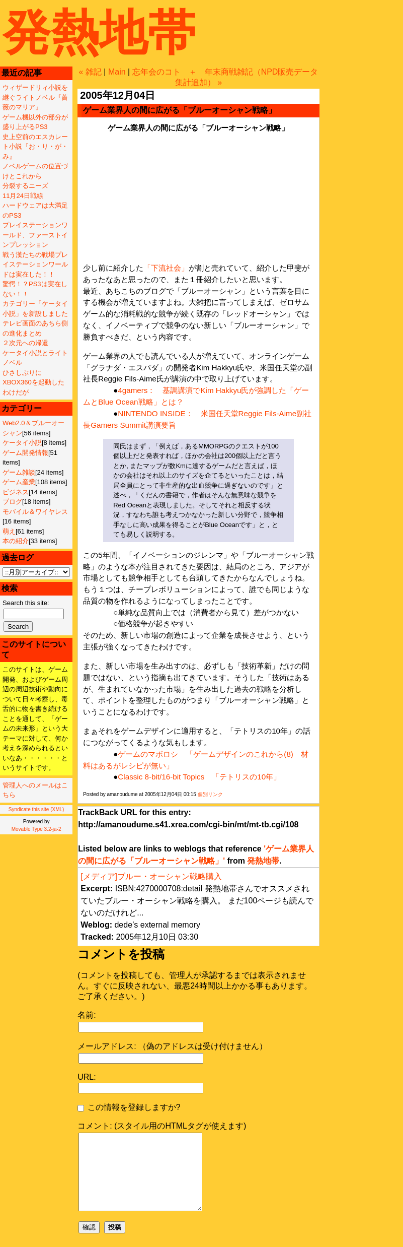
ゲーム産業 (19, 482)
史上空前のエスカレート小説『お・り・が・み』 (35, 146)
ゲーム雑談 (19, 472)
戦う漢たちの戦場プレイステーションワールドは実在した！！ (35, 264)
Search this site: (26, 603)
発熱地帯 (99, 32)
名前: (86, 1015)
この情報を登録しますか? (128, 1107)
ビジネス (16, 492)
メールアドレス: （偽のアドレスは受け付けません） (172, 1046)
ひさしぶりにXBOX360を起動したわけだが (33, 382)
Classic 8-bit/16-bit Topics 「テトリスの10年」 (199, 776)
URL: (86, 1077)
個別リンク (210, 794)
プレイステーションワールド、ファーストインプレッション (35, 234)
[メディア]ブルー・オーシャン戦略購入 (151, 876)
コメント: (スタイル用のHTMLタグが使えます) (161, 1126)
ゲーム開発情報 (25, 452)
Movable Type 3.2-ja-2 (36, 829)
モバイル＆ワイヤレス (35, 511)
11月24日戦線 (23, 196)
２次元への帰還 (25, 343)
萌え (9, 531)
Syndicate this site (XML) (36, 809)
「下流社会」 (166, 268)
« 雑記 (90, 72)
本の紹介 (16, 541)
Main (117, 72)
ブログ (12, 501)
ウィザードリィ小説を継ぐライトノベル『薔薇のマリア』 (35, 97)
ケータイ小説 (22, 442)
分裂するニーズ (25, 185)
